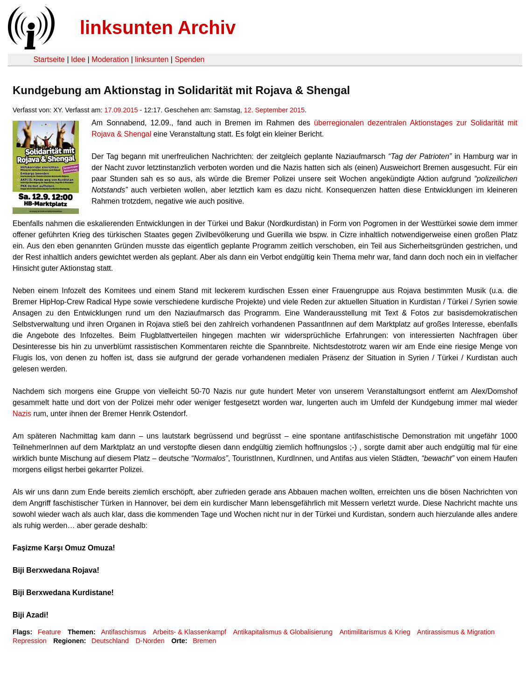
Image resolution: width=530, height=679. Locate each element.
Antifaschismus (123, 632)
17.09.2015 (121, 110)
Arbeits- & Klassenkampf (190, 632)
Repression (30, 641)
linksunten (151, 59)
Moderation (110, 59)
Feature (49, 632)
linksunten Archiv (158, 27)
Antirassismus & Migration (456, 632)
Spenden (189, 59)
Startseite (49, 59)
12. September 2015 (274, 110)
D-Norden (149, 641)
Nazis (22, 414)
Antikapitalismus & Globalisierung (283, 632)
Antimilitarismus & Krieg (374, 632)
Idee (78, 59)
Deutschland (110, 641)
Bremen (204, 641)
